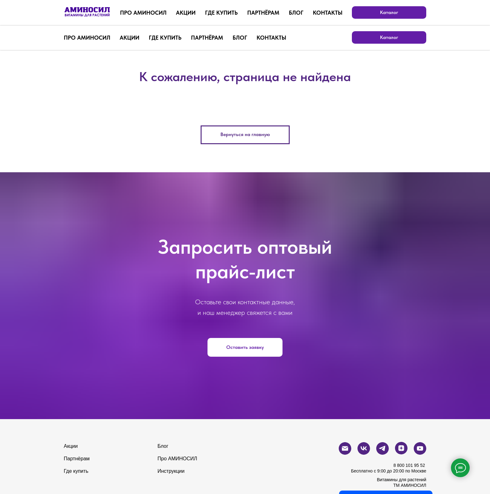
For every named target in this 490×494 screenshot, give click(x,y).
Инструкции (171, 471)
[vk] (378, 12)
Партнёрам (77, 458)
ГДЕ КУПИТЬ (165, 37)
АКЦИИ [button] (129, 37)
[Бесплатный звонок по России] (337, 12)
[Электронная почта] (365, 12)
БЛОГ (239, 37)
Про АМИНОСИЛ (177, 458)
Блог (163, 446)
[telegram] (392, 12)
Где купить (76, 471)
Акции (71, 446)
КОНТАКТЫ (271, 37)
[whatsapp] (351, 12)
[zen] (406, 12)
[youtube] (420, 12)
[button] (245, 347)
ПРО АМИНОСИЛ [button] (87, 37)
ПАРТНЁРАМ (207, 37)
